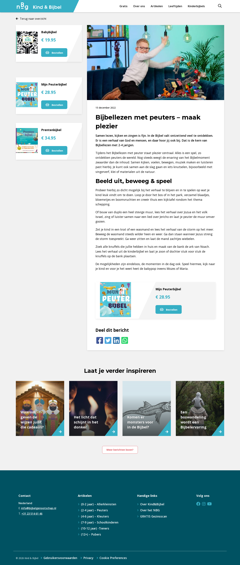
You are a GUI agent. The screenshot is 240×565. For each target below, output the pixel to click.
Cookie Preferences (113, 557)
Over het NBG (150, 510)
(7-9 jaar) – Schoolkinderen (99, 522)
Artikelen (157, 6)
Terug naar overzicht (33, 19)
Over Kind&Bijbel (152, 504)
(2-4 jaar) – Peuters (94, 510)
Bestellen (54, 52)
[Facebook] (100, 340)
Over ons (139, 6)
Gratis (124, 6)
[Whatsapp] (124, 340)
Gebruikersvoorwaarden (60, 557)
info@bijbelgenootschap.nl (38, 508)
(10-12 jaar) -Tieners (95, 528)
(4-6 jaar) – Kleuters (95, 516)
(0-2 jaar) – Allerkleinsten (98, 504)
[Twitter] (108, 340)
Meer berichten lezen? (120, 449)
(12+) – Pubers (91, 534)
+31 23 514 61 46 (32, 513)
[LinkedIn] (116, 340)
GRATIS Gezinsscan (153, 516)
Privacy (88, 557)
